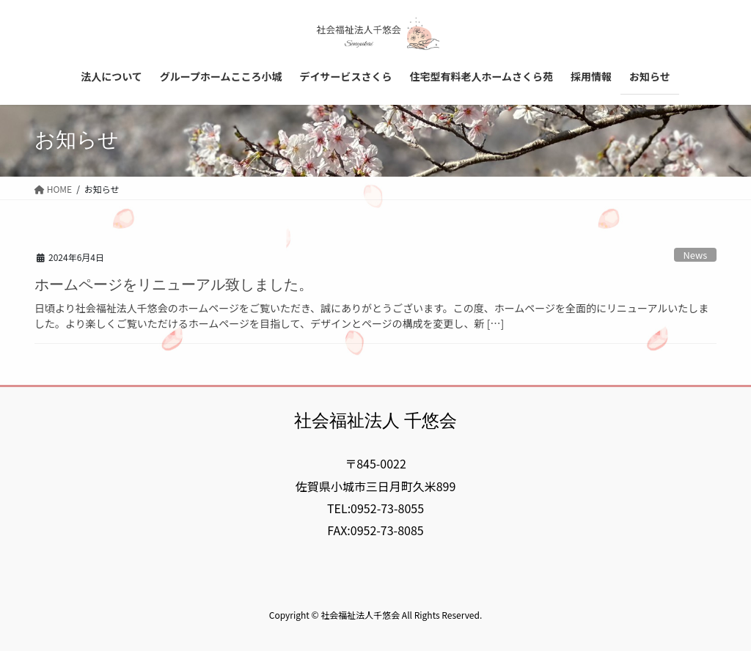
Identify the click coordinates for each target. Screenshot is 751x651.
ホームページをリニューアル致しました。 (173, 284)
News (696, 255)
